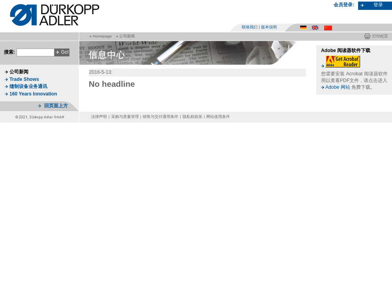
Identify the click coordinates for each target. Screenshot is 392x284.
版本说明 (269, 27)
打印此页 (380, 36)
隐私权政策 (192, 116)
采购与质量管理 (125, 116)
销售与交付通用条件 (160, 116)
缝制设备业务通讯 (28, 86)
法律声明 (99, 116)
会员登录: (344, 4)
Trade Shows (24, 79)
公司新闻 (127, 36)
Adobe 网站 (337, 87)
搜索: (9, 52)
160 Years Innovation (33, 94)
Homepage (102, 36)
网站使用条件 (218, 116)
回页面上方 (56, 105)
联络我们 (250, 27)
